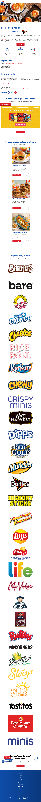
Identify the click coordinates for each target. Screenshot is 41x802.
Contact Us (20, 775)
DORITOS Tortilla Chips (7, 83)
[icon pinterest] (15, 92)
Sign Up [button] (20, 765)
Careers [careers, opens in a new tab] (19, 790)
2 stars (32, 55)
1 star (31, 55)
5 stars (35, 55)
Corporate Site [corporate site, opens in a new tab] (19, 788)
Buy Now (20, 44)
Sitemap (20, 779)
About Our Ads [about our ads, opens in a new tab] (19, 786)
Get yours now (21, 132)
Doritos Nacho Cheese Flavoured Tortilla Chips (14, 63)
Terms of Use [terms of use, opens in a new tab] (19, 784)
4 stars (34, 55)
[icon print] (19, 92)
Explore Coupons (5, 104)
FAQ (20, 777)
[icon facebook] (8, 92)
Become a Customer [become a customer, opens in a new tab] (20, 792)
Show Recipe (16, 174)
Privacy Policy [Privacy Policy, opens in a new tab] (19, 783)
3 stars (33, 55)
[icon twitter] (12, 92)
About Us (20, 773)
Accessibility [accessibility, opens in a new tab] (19, 781)
